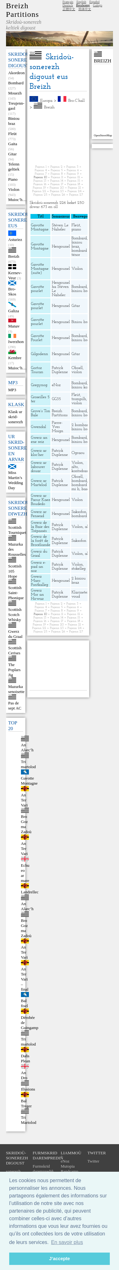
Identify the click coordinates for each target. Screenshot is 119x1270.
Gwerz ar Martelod (39, 483)
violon (76, 372)
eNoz (56, 385)
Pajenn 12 (73, 177)
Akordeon (16, 72)
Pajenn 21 (74, 188)
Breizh (13, 256)
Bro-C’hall (76, 101)
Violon (13, 189)
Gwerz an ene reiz (39, 440)
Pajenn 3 (72, 167)
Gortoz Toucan (37, 370)
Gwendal (38, 427)
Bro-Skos (12, 291)
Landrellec (30, 892)
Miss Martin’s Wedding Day (15, 480)
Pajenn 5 (57, 170)
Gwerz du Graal (15, 634)
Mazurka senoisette (16, 689)
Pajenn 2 (56, 167)
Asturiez (15, 239)
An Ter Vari (24, 800)
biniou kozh (81, 387)
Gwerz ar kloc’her (38, 453)
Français (68, 1)
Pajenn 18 (73, 184)
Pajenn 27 (76, 195)
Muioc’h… (17, 199)
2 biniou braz (78, 580)
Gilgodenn (39, 354)
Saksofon (78, 512)
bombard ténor (79, 253)
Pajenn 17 (56, 184)
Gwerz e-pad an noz (38, 566)
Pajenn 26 (58, 195)
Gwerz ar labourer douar (38, 467)
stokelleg (78, 569)
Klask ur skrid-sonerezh (15, 416)
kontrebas (79, 471)
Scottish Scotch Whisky (15, 614)
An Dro (24, 1075)
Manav (14, 326)
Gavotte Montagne (29, 781)
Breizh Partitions (22, 10)
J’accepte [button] (59, 1258)
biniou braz (76, 244)
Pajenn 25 (40, 195)
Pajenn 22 (39, 191)
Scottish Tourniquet (17, 530)
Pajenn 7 (41, 174)
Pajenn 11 (57, 177)
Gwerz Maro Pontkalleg (39, 580)
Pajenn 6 (73, 170)
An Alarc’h (27, 747)
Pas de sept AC (15, 705)
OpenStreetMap (103, 135)
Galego (97, 5)
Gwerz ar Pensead (38, 514)
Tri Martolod (28, 1120)
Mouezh (15, 93)
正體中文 (69, 9)
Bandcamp (69, 1171)
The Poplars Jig (14, 669)
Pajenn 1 (41, 167)
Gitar (12, 154)
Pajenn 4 (41, 170)
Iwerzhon (16, 341)
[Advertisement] (58, 137)
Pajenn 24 (75, 191)
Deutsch (68, 5)
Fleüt (12, 133)
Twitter (93, 1161)
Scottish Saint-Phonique (16, 592)
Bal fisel (24, 1003)
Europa (46, 101)
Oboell (77, 368)
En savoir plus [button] (67, 1242)
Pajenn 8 (57, 174)
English (81, 1)
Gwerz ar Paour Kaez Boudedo (40, 500)
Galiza (13, 310)
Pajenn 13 (39, 181)
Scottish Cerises (15, 650)
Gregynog (39, 385)
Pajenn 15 (73, 181)
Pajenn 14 (56, 181)
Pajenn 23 (57, 191)
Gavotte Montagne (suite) (40, 268)
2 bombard (80, 425)
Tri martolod (28, 764)
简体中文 (84, 9)
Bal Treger (26, 1103)
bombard (79, 481)
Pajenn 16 (39, 184)
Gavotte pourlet (37, 289)
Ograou (77, 453)
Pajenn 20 (57, 188)
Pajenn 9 (73, 174)
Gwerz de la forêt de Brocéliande (40, 541)
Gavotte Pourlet (37, 338)
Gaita (12, 143)
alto (74, 467)
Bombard (15, 83)
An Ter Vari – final (25, 979)
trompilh (78, 399)
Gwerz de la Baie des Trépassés (40, 527)
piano (76, 229)
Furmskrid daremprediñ (43, 1169)
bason (86, 489)
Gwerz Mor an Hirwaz (37, 594)
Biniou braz (13, 121)
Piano (13, 179)
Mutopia (68, 1166)
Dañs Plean (25, 1058)
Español (94, 1)
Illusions (28, 1089)
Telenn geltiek (13, 167)
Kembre (15, 357)
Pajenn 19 (39, 188)
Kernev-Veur (15, 275)
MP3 (12, 389)
